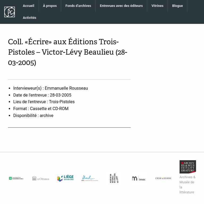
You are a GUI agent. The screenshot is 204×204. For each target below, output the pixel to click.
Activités (29, 18)
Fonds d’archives (78, 6)
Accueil (28, 6)
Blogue (177, 6)
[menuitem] (29, 6)
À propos (50, 6)
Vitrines (157, 6)
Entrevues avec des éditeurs (121, 6)
